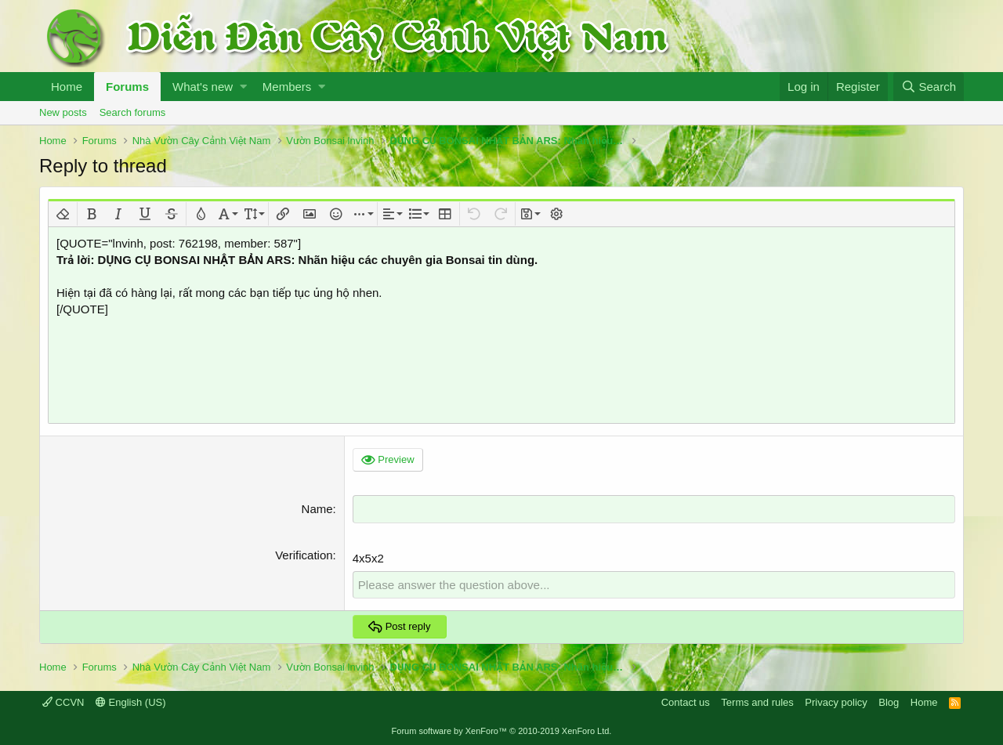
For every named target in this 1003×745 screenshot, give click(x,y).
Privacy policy (836, 701)
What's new (202, 86)
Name (317, 508)
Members (287, 86)
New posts (63, 112)
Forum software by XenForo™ (502, 731)
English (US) (131, 701)
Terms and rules (757, 701)
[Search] (928, 86)
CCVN (63, 701)
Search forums (133, 112)
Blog (888, 701)
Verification (303, 554)
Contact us (685, 701)
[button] (243, 86)
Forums (127, 86)
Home (66, 86)
